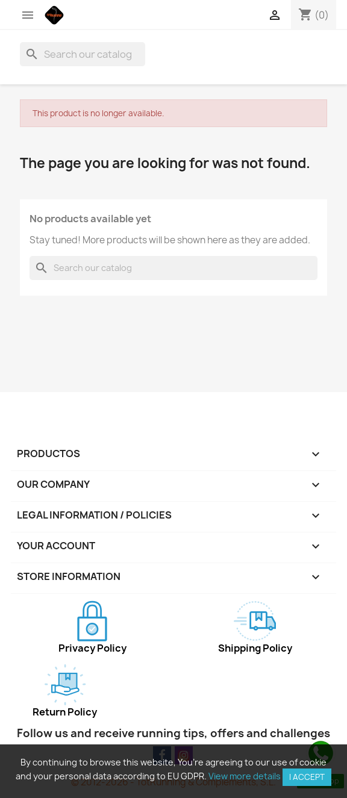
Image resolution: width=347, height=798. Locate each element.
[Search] (82, 54)
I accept (307, 777)
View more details (244, 776)
